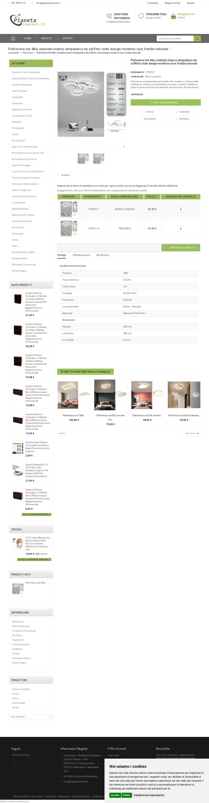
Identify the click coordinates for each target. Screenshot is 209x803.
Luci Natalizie (18, 202)
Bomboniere (18, 227)
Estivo (15, 246)
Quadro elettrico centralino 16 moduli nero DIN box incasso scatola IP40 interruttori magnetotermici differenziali (37, 393)
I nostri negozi (19, 662)
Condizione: (137, 76)
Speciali (16, 529)
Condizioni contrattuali (23, 630)
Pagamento (18, 640)
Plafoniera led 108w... (74, 415)
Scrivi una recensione (165, 102)
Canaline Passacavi (22, 84)
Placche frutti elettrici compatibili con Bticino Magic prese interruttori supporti (37, 447)
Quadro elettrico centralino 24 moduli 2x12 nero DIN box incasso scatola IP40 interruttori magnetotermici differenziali (36, 333)
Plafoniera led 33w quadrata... (184, 415)
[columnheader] (69, 197)
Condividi (182, 112)
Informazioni (20, 612)
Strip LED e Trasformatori (25, 146)
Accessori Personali (22, 221)
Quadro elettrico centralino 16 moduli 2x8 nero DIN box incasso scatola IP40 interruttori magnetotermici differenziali (36, 364)
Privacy (16, 653)
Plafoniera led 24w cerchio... (147, 415)
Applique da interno (22, 109)
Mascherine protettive (23, 215)
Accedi (190, 3)
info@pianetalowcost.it (48, 3)
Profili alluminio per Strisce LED (28, 153)
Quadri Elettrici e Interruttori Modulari (31, 78)
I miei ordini (113, 755)
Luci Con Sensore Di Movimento (28, 171)
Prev (63, 433)
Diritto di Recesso (21, 626)
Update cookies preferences (14, 801)
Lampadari (17, 103)
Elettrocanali (18, 703)
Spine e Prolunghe (21, 165)
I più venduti (37, 796)
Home (14, 38)
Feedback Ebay (19, 258)
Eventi (15, 240)
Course (15, 693)
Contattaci (152, 3)
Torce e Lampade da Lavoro (26, 177)
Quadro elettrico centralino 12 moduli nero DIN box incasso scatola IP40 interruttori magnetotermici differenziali (37, 421)
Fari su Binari (18, 140)
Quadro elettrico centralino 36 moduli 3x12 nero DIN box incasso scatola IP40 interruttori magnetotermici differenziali (36, 302)
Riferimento (137, 72)
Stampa (65, 175)
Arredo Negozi (19, 271)
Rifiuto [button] (126, 795)
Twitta (147, 112)
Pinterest (182, 119)
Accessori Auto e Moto (23, 252)
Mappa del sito (172, 3)
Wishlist (47, 38)
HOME (28, 38)
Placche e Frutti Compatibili (26, 72)
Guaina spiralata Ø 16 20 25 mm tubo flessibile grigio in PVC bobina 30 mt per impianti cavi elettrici (36, 470)
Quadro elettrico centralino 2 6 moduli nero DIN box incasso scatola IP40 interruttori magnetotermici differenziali (37, 497)
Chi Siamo (17, 635)
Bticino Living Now (21, 689)
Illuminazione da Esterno (24, 159)
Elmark (15, 707)
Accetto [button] (115, 795)
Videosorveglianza (21, 190)
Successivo (190, 433)
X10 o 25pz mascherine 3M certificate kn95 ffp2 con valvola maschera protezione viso (37, 543)
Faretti (15, 134)
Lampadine (17, 97)
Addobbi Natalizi (20, 208)
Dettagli (61, 255)
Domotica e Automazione (25, 184)
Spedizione (18, 621)
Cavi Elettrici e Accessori (24, 196)
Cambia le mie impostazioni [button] (149, 795)
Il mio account (117, 748)
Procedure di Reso (21, 658)
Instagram (148, 119)
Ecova (15, 698)
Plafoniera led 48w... (36, 582)
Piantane (16, 122)
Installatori (17, 649)
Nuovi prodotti (21, 284)
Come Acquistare (21, 644)
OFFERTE (67, 38)
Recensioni (102, 255)
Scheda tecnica (81, 255)
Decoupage (18, 233)
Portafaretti (18, 128)
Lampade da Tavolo (22, 115)
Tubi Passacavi (19, 91)
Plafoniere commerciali (24, 264)
